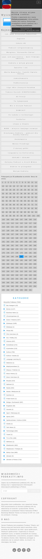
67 (18, 204)
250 (17, 286)
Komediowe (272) (11, 345)
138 (17, 234)
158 (35, 241)
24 (7, 190)
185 (12, 256)
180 (26, 253)
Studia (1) (9, 423)
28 (21, 190)
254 (35, 286)
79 (25, 208)
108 (26, 219)
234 (17, 279)
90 (29, 212)
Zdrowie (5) (10, 456)
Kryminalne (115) (11, 348)
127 (3, 230)
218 (17, 271)
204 (26, 264)
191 (3, 260)
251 (21, 286)
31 (32, 190)
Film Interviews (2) (12, 334)
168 (8, 249)
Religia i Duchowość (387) (14, 402)
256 (8, 290)
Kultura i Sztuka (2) (12, 355)
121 (12, 227)
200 (8, 264)
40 (29, 193)
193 (12, 260)
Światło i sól (21, 67)
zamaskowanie (21, 78)
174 (35, 249)
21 (32, 186)
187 (21, 256)
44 (7, 197)
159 (3, 245)
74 (7, 208)
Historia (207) (10, 341)
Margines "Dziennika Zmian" (21, 52)
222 (35, 271)
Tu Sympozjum (21, 101)
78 (21, 208)
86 (14, 212)
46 (14, 197)
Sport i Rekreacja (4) (13, 413)
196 (26, 260)
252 (26, 286)
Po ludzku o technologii (21, 115)
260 (26, 290)
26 (14, 190)
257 (12, 290)
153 (12, 241)
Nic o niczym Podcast (21, 105)
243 (21, 282)
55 (10, 201)
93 (3, 215)
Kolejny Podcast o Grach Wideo (21, 162)
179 (21, 253)
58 (21, 201)
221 (30, 271)
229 (30, 275)
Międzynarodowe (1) (12, 366)
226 (17, 275)
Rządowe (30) (10, 406)
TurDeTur (21, 119)
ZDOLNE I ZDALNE (21, 157)
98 (21, 215)
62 (36, 201)
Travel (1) (9, 434)
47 (18, 197)
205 (30, 264)
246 (35, 282)
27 (18, 190)
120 (8, 227)
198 (35, 260)
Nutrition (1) (10, 395)
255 (3, 290)
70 (29, 204)
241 (12, 282)
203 (21, 264)
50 (29, 197)
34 (7, 193)
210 (17, 267)
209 (12, 267)
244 (26, 282)
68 (21, 204)
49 (25, 197)
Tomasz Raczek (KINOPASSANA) (21, 92)
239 (3, 282)
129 (12, 230)
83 (3, 212)
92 (36, 212)
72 (36, 204)
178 (17, 253)
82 (36, 208)
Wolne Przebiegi (21, 144)
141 (30, 234)
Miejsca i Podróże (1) (13, 370)
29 (25, 190)
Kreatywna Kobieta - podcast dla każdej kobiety (21, 133)
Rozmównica (21, 139)
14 (7, 186)
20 (29, 186)
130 (17, 230)
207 (3, 267)
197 (30, 260)
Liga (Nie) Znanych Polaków (21, 87)
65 (10, 204)
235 (21, 279)
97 (18, 215)
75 (10, 208)
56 (14, 201)
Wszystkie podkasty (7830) (12, 302)
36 (14, 193)
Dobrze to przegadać (21, 166)
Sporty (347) (10, 416)
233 (12, 279)
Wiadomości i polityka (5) (14, 449)
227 (21, 275)
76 (14, 208)
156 (26, 241)
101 (33, 215)
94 (7, 215)
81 (32, 208)
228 (26, 275)
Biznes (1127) (10, 309)
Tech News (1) (10, 427)
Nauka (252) (10, 388)
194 (17, 260)
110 (35, 219)
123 (21, 227)
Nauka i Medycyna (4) (13, 391)
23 (3, 190)
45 (10, 197)
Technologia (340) (12, 431)
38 (21, 193)
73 (3, 208)
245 (30, 282)
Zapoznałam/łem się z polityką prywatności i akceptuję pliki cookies (26, 29)
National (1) (10, 384)
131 (21, 230)
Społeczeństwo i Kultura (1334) (16, 420)
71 (32, 204)
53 (3, 201)
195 (21, 260)
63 (3, 204)
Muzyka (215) (10, 380)
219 (21, 271)
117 (30, 223)
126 (35, 227)
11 (32, 182)
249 (12, 286)
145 (12, 238)
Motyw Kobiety (21, 171)
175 (3, 253)
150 (35, 238)
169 (12, 249)
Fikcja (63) (9, 330)
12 (36, 182)
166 (35, 245)
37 (18, 193)
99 (25, 215)
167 (3, 249)
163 (21, 245)
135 (3, 234)
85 (10, 212)
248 (8, 286)
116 (26, 223)
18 (21, 186)
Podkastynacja (21, 83)
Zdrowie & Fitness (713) (14, 459)
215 (3, 271)
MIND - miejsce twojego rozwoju (21, 128)
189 (30, 256)
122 (17, 227)
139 (21, 234)
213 (30, 267)
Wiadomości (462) (12, 445)
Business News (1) (12, 312)
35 (10, 193)
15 (10, 186)
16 (14, 186)
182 (35, 253)
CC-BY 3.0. (32, 513)
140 (26, 234)
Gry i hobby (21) (11, 337)
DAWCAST (21, 110)
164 (26, 245)
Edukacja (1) (10, 327)
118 (35, 223)
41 (32, 193)
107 (21, 219)
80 (29, 208)
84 (7, 212)
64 (7, 204)
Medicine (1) (10, 363)
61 (32, 201)
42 (36, 193)
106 (17, 219)
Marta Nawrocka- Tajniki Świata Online (20, 72)
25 (10, 190)
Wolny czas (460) (12, 452)
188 (26, 256)
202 (17, 264)
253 (30, 286)
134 (35, 230)
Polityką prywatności (19, 19)
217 (12, 271)
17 (18, 186)
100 (29, 215)
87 (18, 212)
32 (36, 190)
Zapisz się (34, 491)
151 (3, 241)
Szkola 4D (21, 43)
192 (8, 260)
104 (8, 219)
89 (25, 212)
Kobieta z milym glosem (21, 63)
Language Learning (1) (13, 359)
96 (14, 215)
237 (30, 279)
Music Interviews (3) (12, 377)
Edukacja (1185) (11, 323)
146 (17, 238)
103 (3, 219)
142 (35, 234)
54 (7, 201)
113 (12, 223)
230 (35, 275)
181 (30, 253)
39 (25, 193)
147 (21, 238)
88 (21, 212)
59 (25, 201)
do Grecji (21, 96)
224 (8, 275)
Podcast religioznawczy (21, 48)
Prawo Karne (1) (11, 398)
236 (26, 279)
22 (36, 186)
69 (25, 204)
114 (17, 223)
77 (18, 208)
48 (21, 197)
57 (18, 201)
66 (14, 204)
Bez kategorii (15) (12, 305)
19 (25, 186)
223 (3, 275)
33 (3, 193)
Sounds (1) (9, 409)
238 (35, 279)
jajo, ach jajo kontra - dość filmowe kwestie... (21, 57)
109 (30, 219)
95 (10, 215)
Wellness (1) (10, 441)
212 (26, 267)
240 (8, 282)
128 (8, 230)
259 (21, 290)
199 (3, 264)
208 (8, 267)
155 (21, 241)
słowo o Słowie (21, 124)
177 (12, 253)
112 (8, 223)
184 (8, 256)
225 (12, 275)
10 (28, 182)
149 (30, 238)
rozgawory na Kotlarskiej (21, 153)
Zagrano (21, 38)
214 (35, 267)
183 (3, 256)
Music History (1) (11, 373)
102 (38, 215)
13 (3, 186)
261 (30, 290)
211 (21, 267)
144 (8, 238)
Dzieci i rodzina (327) (13, 320)
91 (32, 212)
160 (8, 245)
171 (21, 249)
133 (30, 230)
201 (12, 264)
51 (32, 197)
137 (12, 234)
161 (12, 245)
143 (3, 238)
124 (26, 227)
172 (26, 249)
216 (8, 271)
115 (21, 223)
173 (30, 249)
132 (26, 230)
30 (29, 190)
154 (17, 241)
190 (35, 256)
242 (17, 282)
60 (29, 201)
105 (12, 219)
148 (26, 238)
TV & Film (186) (11, 438)
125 (30, 227)
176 (8, 253)
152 (8, 241)
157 (30, 241)
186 (17, 256)
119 (3, 227)
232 (8, 279)
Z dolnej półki (21, 148)
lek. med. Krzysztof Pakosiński (21, 34)
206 (35, 264)
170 (17, 249)
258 (17, 290)
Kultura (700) (10, 352)
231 (3, 279)
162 (17, 245)
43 (3, 197)
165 (30, 245)
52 (36, 197)
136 (8, 234)
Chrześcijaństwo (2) (12, 316)
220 (26, 271)
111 (3, 223)
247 (3, 286)
